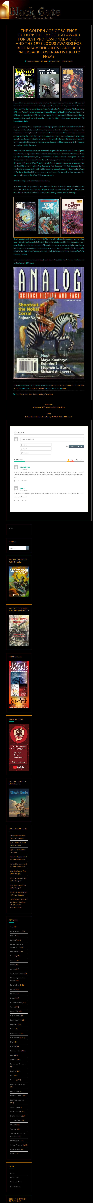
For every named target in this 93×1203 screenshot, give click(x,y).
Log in (12, 1173)
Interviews (13, 1024)
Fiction (12, 998)
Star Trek (13, 1125)
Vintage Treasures (46, 394)
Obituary (13, 1060)
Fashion (13, 994)
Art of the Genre (15, 931)
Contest (13, 969)
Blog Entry (14, 951)
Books (12, 956)
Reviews (13, 1080)
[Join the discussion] (52, 439)
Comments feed (15, 1182)
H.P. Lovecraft (14, 1016)
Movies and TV (15, 1038)
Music (12, 1042)
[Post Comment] (76, 446)
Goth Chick (14, 1011)
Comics (12, 960)
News (12, 1055)
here (64, 388)
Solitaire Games (15, 1120)
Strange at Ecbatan (36, 388)
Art (17, 394)
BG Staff (13, 940)
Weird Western (15, 1149)
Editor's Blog (14, 985)
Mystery (13, 1046)
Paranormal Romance (17, 1064)
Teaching (13, 1129)
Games (12, 1007)
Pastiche (13, 1071)
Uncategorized (15, 1141)
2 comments (68, 61)
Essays (12, 989)
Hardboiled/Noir (15, 1020)
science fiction (15, 1107)
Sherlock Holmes (16, 1116)
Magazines (24, 394)
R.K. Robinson (25, 467)
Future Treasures (16, 1003)
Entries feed (14, 1177)
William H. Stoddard (17, 892)
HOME (11, 528)
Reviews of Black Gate (17, 1084)
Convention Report (16, 973)
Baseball (13, 936)
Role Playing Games (17, 1100)
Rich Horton (55, 61)
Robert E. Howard (16, 1096)
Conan (12, 965)
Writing (12, 1154)
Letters (12, 1029)
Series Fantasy (15, 1111)
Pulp (11, 1075)
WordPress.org (15, 1186)
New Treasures (15, 1051)
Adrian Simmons (15, 864)
